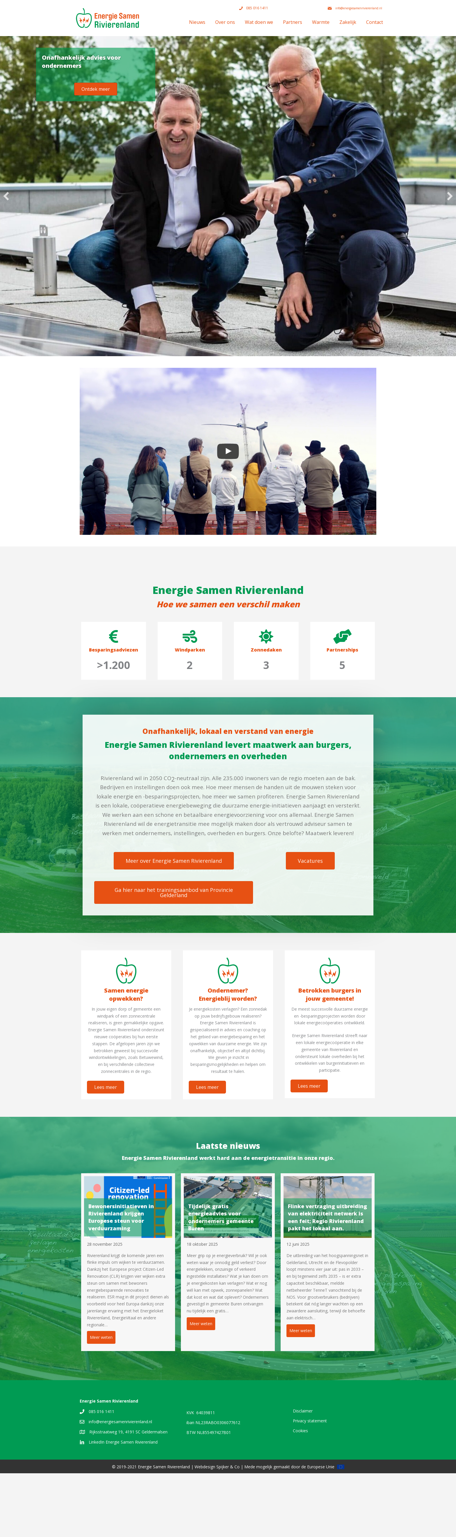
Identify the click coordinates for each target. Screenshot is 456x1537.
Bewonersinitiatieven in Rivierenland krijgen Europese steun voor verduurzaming (121, 1217)
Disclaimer (303, 1474)
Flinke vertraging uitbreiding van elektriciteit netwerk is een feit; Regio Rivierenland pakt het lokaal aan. (327, 1217)
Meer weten (102, 1337)
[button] (6, 196)
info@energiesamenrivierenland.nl (120, 1485)
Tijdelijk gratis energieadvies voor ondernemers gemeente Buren (221, 1217)
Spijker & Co (228, 1530)
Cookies (300, 1494)
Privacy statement (310, 1484)
